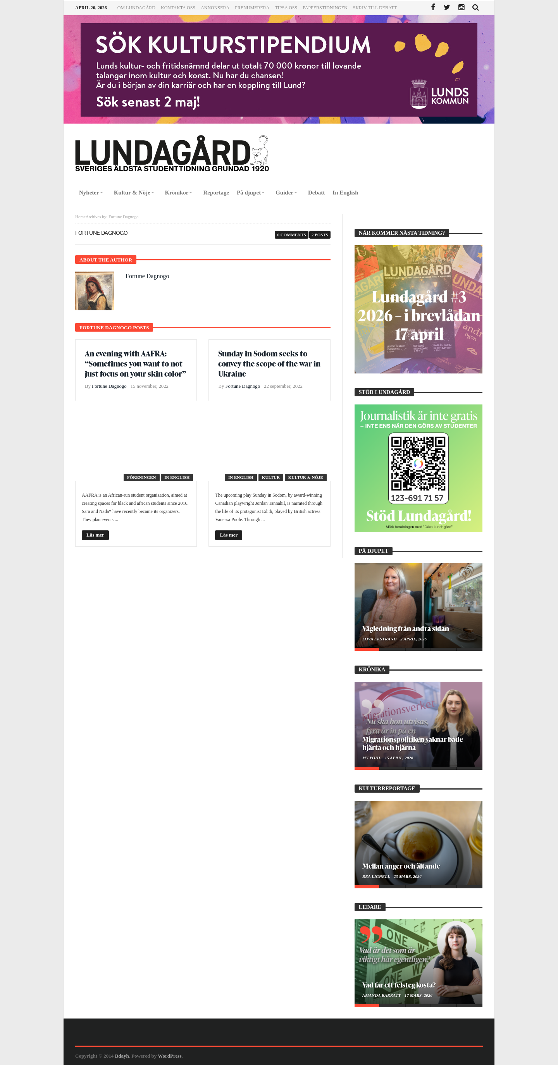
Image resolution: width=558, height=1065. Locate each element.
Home (80, 216)
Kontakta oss (178, 7)
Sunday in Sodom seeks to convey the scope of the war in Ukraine (269, 363)
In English (176, 477)
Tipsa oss (286, 7)
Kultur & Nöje (305, 477)
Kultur (271, 477)
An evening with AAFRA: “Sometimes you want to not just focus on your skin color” (135, 363)
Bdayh (122, 1056)
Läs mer (95, 535)
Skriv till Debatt (375, 7)
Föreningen (141, 477)
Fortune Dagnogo (147, 276)
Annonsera (215, 7)
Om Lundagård (136, 7)
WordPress (169, 1056)
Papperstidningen (325, 7)
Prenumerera (252, 7)
